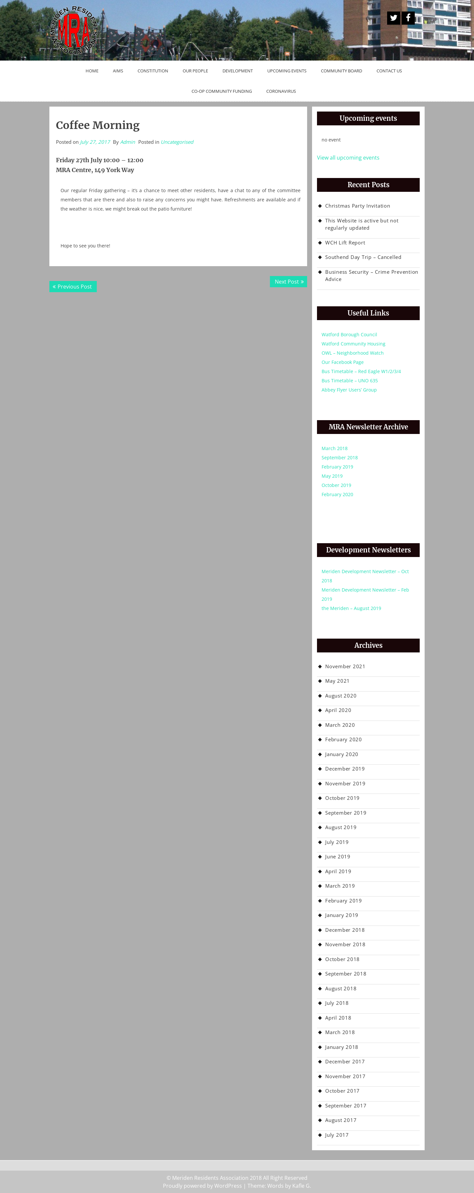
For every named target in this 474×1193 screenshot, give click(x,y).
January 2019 (341, 915)
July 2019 (337, 842)
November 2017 (345, 1076)
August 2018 (340, 988)
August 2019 (340, 827)
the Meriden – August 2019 (351, 608)
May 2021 (337, 680)
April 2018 (338, 1017)
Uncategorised (177, 142)
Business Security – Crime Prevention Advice (371, 275)
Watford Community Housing (353, 344)
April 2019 (338, 871)
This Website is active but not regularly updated (362, 224)
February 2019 (337, 467)
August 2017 (340, 1120)
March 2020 (340, 725)
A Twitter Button (393, 18)
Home (92, 71)
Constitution (153, 71)
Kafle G (301, 1185)
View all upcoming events (348, 157)
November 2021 (345, 666)
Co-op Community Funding (222, 91)
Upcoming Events (286, 71)
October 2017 (342, 1090)
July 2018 (337, 1003)
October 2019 (336, 485)
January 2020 (341, 754)
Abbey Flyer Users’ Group (349, 390)
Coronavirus (281, 91)
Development (238, 71)
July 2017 (337, 1134)
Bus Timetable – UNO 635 (350, 380)
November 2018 (345, 944)
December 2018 (345, 929)
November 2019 (345, 783)
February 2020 (337, 494)
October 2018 (342, 959)
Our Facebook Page (343, 362)
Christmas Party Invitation (357, 205)
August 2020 (340, 695)
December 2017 (345, 1061)
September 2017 (346, 1105)
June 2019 (338, 856)
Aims (118, 71)
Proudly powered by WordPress (202, 1185)
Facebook (408, 18)
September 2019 (346, 812)
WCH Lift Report (345, 242)
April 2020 (338, 710)
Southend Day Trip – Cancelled (363, 257)
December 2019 (345, 768)
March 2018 (335, 448)
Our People (195, 71)
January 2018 (341, 1047)
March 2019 (340, 885)
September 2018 (340, 457)
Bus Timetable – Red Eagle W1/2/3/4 (361, 371)
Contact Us (389, 71)
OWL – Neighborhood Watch (353, 353)
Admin (127, 142)
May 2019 (332, 476)
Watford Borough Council (349, 334)
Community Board (341, 71)
